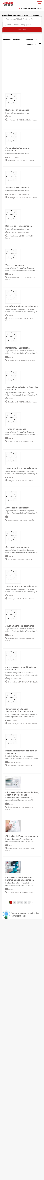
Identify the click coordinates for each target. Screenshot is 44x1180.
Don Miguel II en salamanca (18, 226)
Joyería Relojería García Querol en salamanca (21, 388)
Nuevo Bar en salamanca (17, 110)
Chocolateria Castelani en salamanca (17, 149)
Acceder (24, 8)
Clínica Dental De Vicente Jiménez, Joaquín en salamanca (22, 793)
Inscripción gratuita (35, 8)
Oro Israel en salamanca (17, 547)
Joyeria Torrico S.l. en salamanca (21, 468)
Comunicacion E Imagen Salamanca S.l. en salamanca (19, 710)
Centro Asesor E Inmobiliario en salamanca (20, 668)
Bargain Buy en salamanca (18, 348)
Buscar (22, 30)
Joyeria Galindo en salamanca (19, 626)
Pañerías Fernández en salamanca (21, 306)
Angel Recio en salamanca (18, 507)
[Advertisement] (22, 68)
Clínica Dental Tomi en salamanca (21, 836)
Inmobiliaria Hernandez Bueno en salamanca (21, 751)
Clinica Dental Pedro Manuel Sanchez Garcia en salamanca (19, 878)
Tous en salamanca (14, 265)
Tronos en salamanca (15, 429)
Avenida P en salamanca (17, 187)
